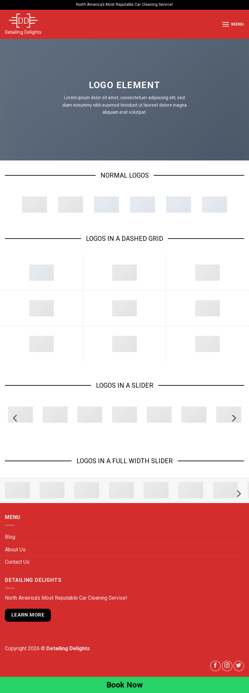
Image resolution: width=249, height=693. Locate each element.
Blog (10, 537)
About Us (15, 549)
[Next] (233, 418)
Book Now (124, 684)
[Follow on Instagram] (227, 666)
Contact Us (17, 562)
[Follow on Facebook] (215, 666)
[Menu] (233, 24)
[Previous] (15, 418)
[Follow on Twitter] (238, 666)
